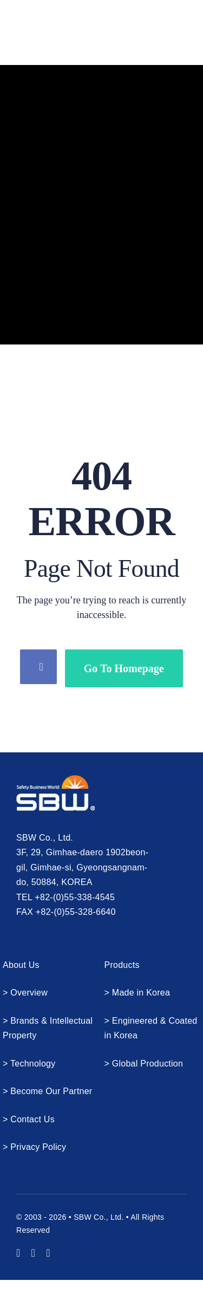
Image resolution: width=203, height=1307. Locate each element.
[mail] (48, 1252)
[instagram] (33, 1252)
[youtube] (18, 1252)
